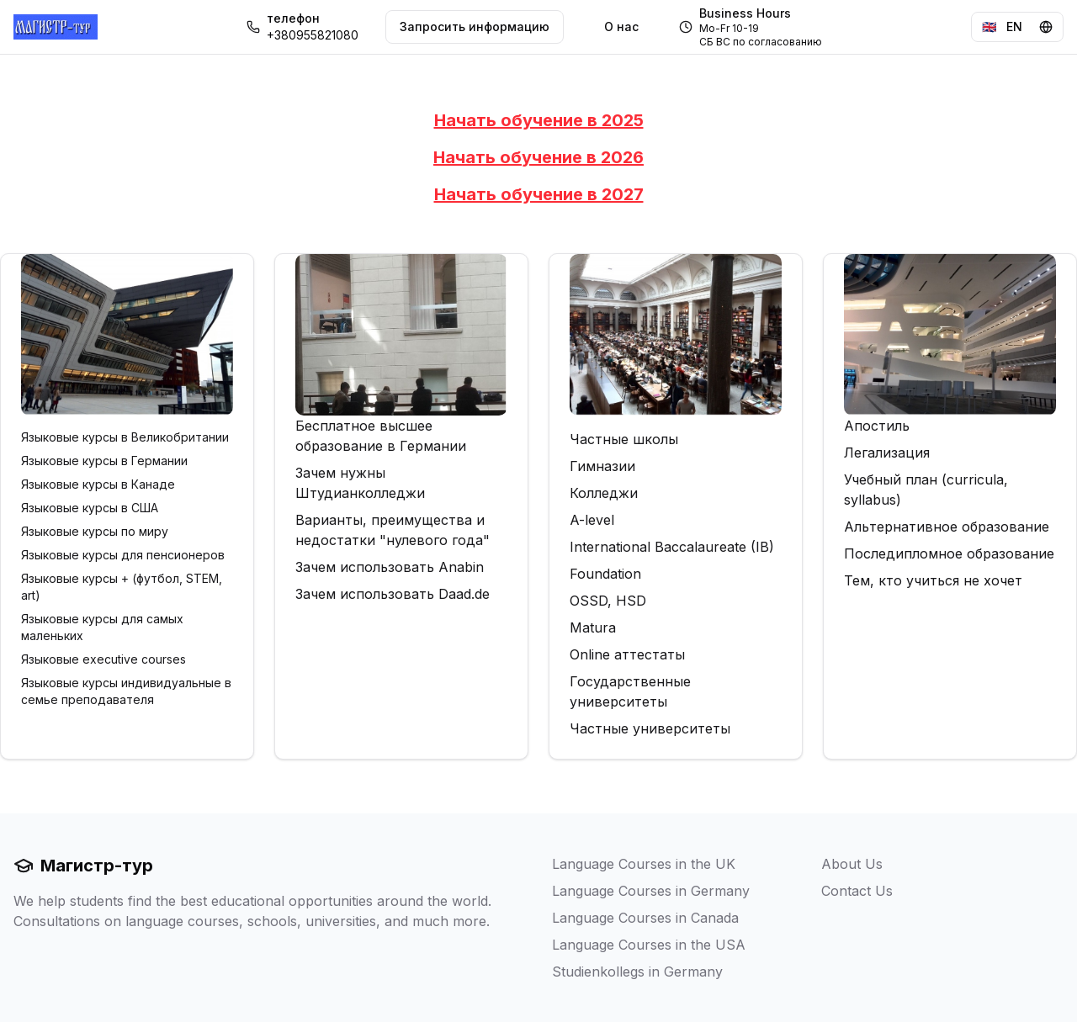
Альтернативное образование (946, 526)
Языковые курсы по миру (94, 531)
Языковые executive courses (103, 659)
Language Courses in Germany (651, 890)
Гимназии (602, 466)
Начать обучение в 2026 (538, 157)
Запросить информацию (474, 26)
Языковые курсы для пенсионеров (123, 555)
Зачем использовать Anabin (389, 567)
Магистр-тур (83, 865)
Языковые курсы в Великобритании (125, 437)
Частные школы (624, 439)
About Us (852, 863)
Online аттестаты (627, 654)
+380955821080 (312, 35)
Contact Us (857, 890)
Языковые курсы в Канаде (98, 484)
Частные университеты (650, 728)
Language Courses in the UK (643, 863)
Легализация (887, 452)
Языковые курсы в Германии (104, 460)
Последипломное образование (949, 553)
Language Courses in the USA (648, 944)
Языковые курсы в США (89, 507)
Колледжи (604, 493)
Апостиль (877, 425)
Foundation (605, 573)
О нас (621, 26)
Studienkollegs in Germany (637, 971)
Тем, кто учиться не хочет (933, 580)
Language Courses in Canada (645, 917)
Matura (593, 627)
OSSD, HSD (608, 600)
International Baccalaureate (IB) (672, 546)
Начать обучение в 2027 (539, 194)
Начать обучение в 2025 (539, 120)
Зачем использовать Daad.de (392, 593)
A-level (592, 519)
